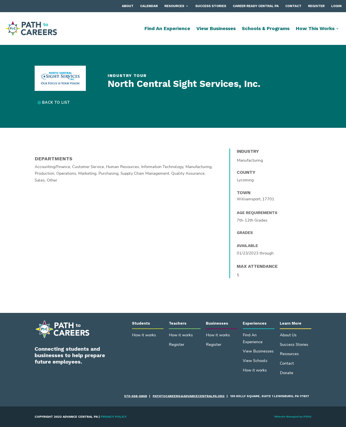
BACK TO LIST (56, 102)
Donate (286, 372)
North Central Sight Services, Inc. (184, 83)
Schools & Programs (266, 29)
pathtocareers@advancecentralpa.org (188, 396)
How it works (144, 335)
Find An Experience (167, 29)
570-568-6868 (135, 396)
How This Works (315, 29)
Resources (174, 6)
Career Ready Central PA (256, 6)
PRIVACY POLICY (114, 416)
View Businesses (216, 29)
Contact (293, 6)
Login (336, 6)
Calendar (149, 6)
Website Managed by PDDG (292, 416)
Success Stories (210, 6)
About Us (288, 335)
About (128, 6)
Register (316, 6)
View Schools (255, 360)
